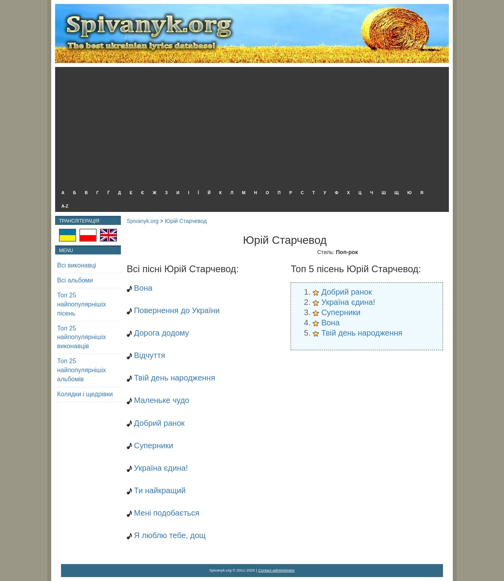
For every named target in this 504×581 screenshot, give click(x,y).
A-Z (65, 206)
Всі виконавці (76, 265)
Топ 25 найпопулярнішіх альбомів (81, 370)
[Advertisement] (250, 126)
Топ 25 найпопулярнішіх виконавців (81, 337)
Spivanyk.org (143, 221)
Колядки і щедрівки (85, 394)
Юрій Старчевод (186, 221)
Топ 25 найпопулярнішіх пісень (81, 304)
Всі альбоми (75, 280)
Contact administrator (276, 570)
